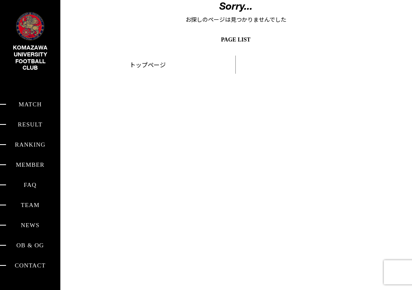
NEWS (30, 225)
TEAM (30, 205)
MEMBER (30, 165)
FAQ (30, 185)
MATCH (30, 104)
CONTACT (30, 265)
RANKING (30, 144)
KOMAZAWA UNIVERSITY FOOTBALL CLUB (30, 47)
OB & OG (30, 245)
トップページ (148, 64)
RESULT (30, 124)
